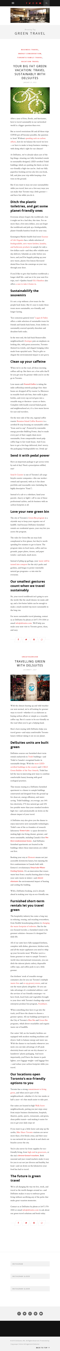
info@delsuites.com (24, 623)
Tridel (30, 756)
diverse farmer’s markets (28, 1155)
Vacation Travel (30, 61)
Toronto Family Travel (29, 58)
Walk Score (40, 1105)
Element (31, 857)
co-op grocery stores (31, 983)
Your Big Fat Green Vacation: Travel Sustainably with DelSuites (30, 72)
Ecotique (28, 341)
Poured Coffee (30, 384)
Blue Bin (31, 1020)
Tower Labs (24, 830)
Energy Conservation (29, 54)
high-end (31, 1152)
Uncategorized (30, 657)
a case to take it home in (26, 284)
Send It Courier (16, 474)
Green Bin (43, 1020)
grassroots (42, 1152)
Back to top (43, 1348)
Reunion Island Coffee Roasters (30, 421)
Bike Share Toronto (25, 1132)
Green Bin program (36, 518)
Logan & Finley (41, 317)
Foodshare (42, 1003)
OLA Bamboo (38, 280)
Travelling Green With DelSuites (30, 663)
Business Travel (29, 50)
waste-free (14, 983)
